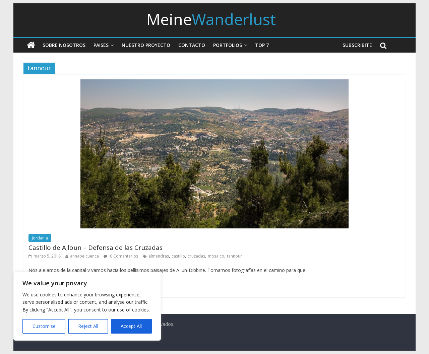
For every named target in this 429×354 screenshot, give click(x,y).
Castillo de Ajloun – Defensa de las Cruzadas (95, 247)
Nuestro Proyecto (146, 45)
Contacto (191, 45)
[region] (87, 306)
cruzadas (196, 256)
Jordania (40, 238)
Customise (44, 326)
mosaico (216, 256)
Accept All (131, 326)
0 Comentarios (121, 256)
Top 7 (262, 45)
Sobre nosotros (64, 45)
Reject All (88, 326)
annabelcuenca (84, 256)
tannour (234, 256)
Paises (101, 45)
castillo (178, 256)
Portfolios (227, 45)
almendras (158, 256)
